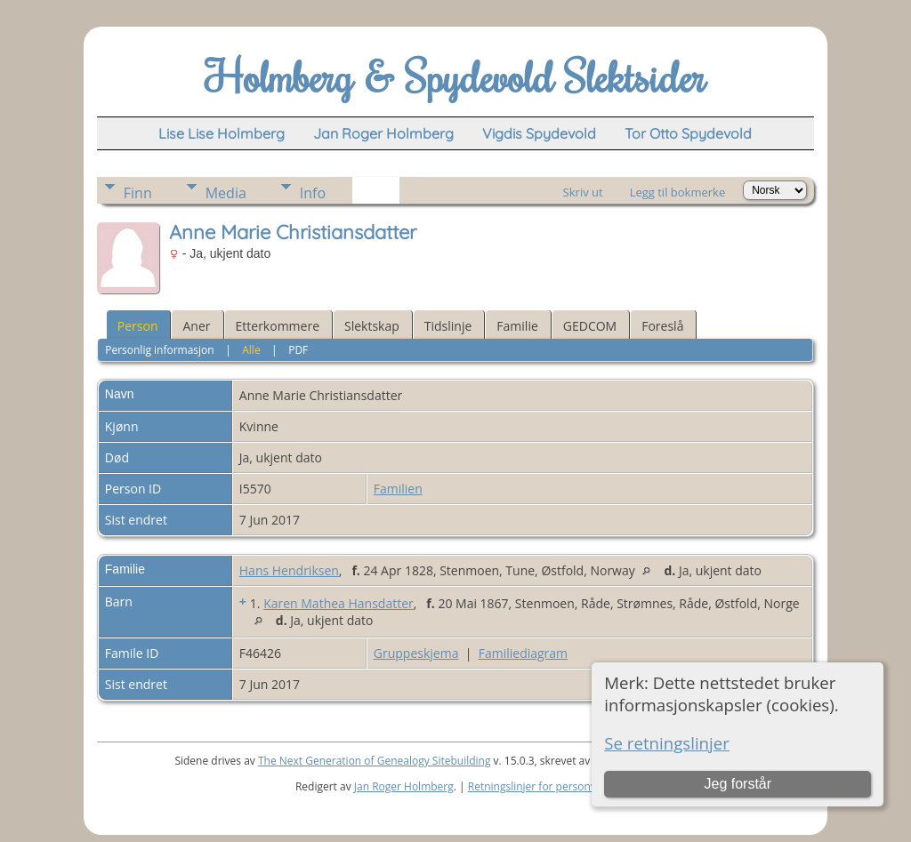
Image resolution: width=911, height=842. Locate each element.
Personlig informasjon (159, 349)
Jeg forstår (737, 783)
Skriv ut (583, 192)
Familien (398, 488)
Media (226, 193)
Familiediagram (523, 653)
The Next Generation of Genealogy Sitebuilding (374, 760)
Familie (516, 325)
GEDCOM (590, 325)
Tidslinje (448, 325)
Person (137, 325)
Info (313, 193)
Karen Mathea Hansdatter (338, 603)
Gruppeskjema (416, 653)
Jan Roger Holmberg (404, 786)
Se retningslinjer (667, 743)
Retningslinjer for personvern (540, 786)
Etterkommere (278, 325)
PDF (298, 349)
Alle (251, 349)
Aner (196, 325)
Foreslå (662, 325)
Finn (138, 193)
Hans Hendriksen (289, 570)
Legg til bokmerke (678, 192)
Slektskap (371, 325)
